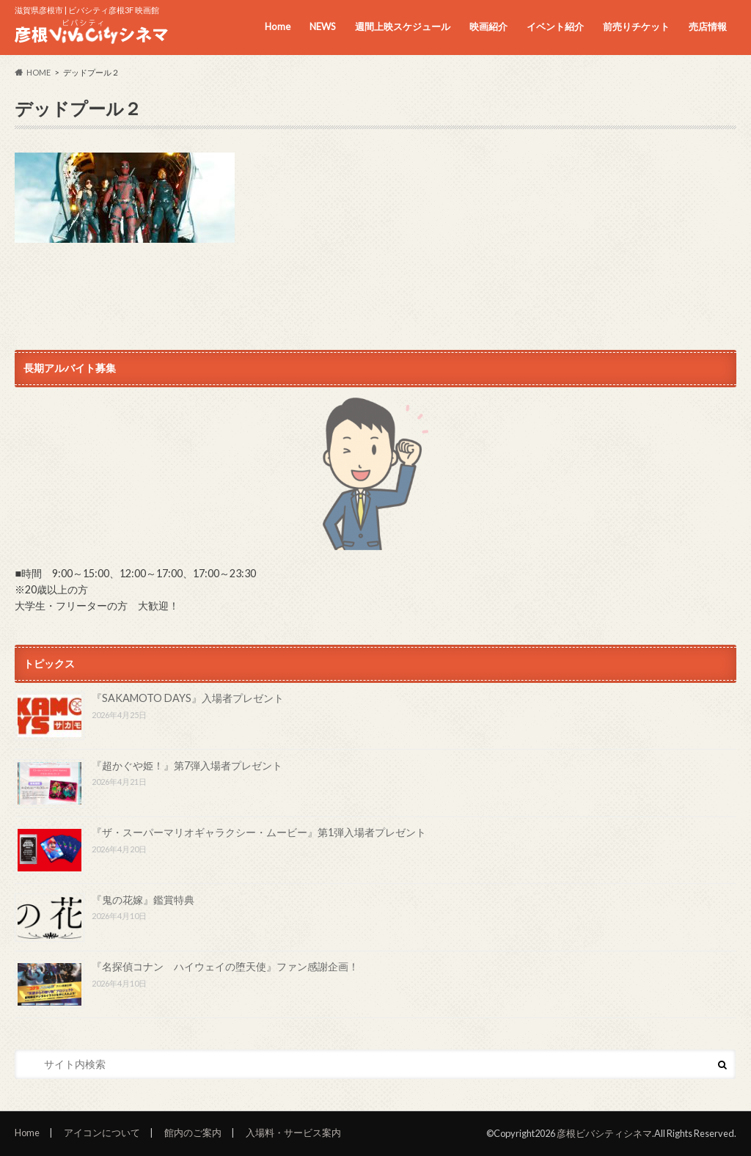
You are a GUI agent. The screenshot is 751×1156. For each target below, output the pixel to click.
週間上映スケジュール (402, 26)
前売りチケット (636, 26)
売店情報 (708, 26)
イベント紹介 (555, 26)
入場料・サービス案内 (293, 1133)
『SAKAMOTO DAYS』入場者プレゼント (188, 698)
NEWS (322, 26)
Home (277, 26)
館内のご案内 (192, 1133)
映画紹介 (488, 26)
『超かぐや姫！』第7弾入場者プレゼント (187, 765)
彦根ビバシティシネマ (604, 1133)
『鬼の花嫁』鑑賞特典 (143, 899)
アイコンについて (102, 1133)
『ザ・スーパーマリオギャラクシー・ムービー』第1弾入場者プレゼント (259, 833)
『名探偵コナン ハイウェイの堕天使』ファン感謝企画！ (225, 967)
